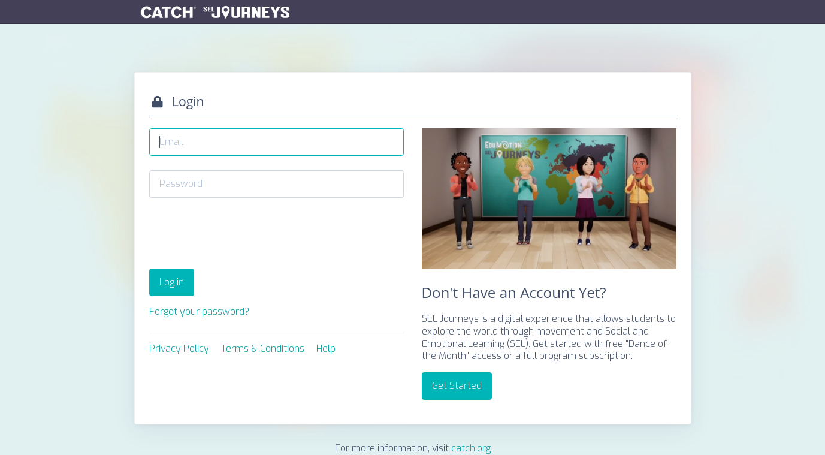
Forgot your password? (199, 311)
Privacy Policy (179, 348)
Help (326, 348)
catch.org (471, 448)
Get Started (457, 385)
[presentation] (240, 235)
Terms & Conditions (262, 348)
